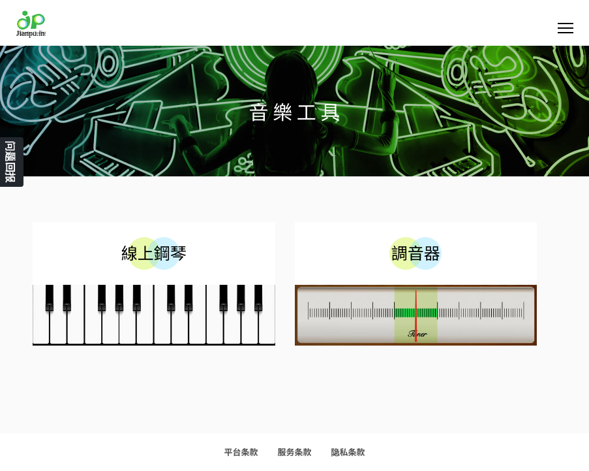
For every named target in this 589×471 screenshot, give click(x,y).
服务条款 (294, 452)
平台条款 (241, 452)
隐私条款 (348, 452)
